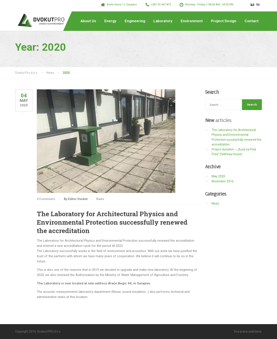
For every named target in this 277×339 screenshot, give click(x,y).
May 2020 (218, 176)
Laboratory (162, 21)
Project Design (223, 21)
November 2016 (223, 181)
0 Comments (46, 199)
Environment (192, 21)
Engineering (135, 21)
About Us (88, 21)
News (100, 199)
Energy (110, 21)
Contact (252, 21)
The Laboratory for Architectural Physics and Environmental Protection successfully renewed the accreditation (112, 222)
